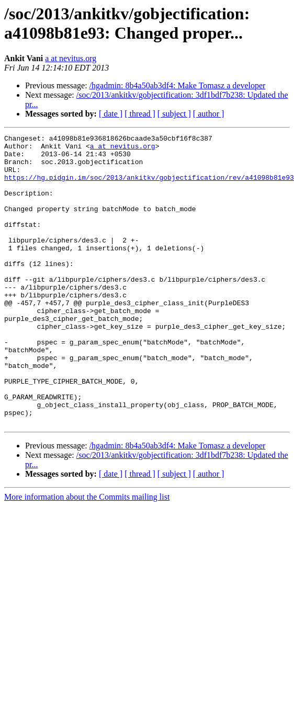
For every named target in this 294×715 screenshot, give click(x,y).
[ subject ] (174, 113)
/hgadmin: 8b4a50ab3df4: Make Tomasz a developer (177, 85)
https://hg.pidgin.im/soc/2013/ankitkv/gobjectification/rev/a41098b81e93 (149, 186)
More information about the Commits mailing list (86, 554)
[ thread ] (140, 113)
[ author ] (208, 113)
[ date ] (110, 113)
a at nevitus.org (70, 58)
